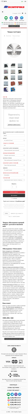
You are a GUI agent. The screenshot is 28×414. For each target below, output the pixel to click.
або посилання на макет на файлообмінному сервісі (13, 133)
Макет (5, 96)
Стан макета (6, 177)
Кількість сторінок (8, 143)
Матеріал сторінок (7, 158)
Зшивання (5, 167)
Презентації (8, 35)
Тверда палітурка (16, 35)
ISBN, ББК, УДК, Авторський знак (10, 172)
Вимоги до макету (17, 213)
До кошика (14, 195)
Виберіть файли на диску (14, 124)
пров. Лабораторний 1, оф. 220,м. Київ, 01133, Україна (14, 407)
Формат (5, 138)
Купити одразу (14, 192)
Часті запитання (14, 216)
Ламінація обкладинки (8, 153)
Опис (6, 213)
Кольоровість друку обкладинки (10, 148)
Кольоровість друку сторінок (10, 162)
